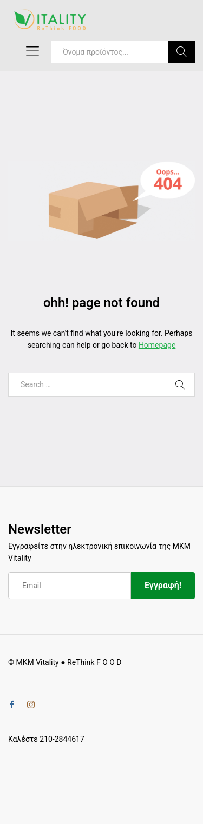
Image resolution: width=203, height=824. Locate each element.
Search (181, 52)
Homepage (157, 345)
